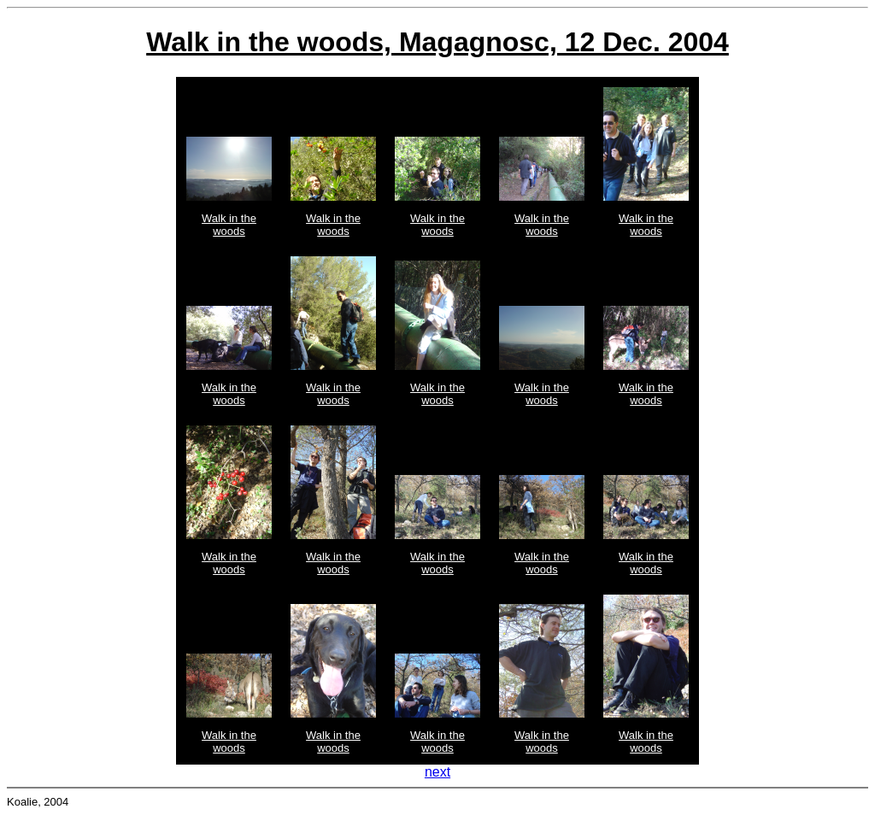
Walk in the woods (229, 224)
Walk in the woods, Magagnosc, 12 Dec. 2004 (437, 41)
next (437, 772)
